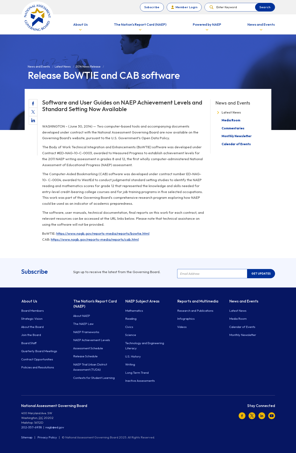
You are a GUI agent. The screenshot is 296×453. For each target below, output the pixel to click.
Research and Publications (195, 311)
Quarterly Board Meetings (39, 351)
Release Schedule (85, 356)
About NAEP (81, 316)
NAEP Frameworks (86, 332)
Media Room (231, 120)
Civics (129, 327)
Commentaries (233, 128)
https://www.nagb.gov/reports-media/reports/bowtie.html (102, 233)
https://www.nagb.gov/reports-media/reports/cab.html (95, 239)
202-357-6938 (31, 427)
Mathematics (134, 311)
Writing (130, 364)
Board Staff (29, 343)
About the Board (32, 327)
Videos (182, 327)
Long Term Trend (137, 373)
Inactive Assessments (140, 381)
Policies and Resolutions (37, 367)
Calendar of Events (236, 144)
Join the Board (31, 335)
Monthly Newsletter (237, 136)
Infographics (186, 319)
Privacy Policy (47, 437)
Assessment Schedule (88, 348)
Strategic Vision (32, 319)
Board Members (32, 311)
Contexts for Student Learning (94, 378)
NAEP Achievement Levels (91, 340)
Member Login (186, 7)
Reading (130, 319)
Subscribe (152, 7)
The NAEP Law (83, 324)
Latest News (231, 112)
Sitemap (27, 437)
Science (130, 335)
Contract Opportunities (37, 359)
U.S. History (133, 356)
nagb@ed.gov (54, 427)
